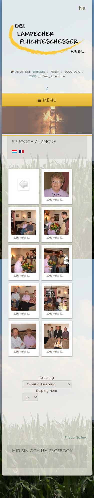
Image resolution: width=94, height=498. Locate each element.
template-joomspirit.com (93, 481)
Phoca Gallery (75, 437)
